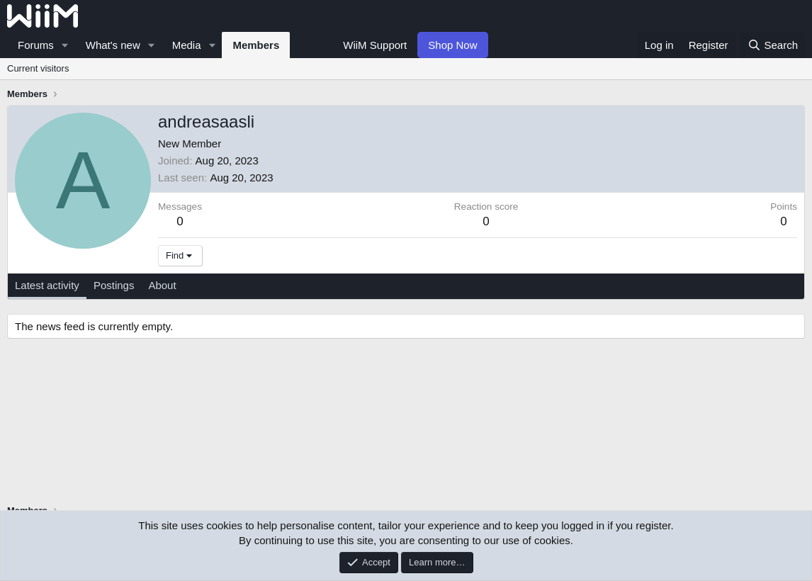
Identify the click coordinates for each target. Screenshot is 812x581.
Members (255, 45)
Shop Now (452, 45)
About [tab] (162, 285)
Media (186, 45)
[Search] (772, 45)
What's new (113, 45)
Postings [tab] (114, 285)
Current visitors (38, 68)
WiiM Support (375, 45)
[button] (65, 45)
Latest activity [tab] (47, 285)
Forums (36, 45)
